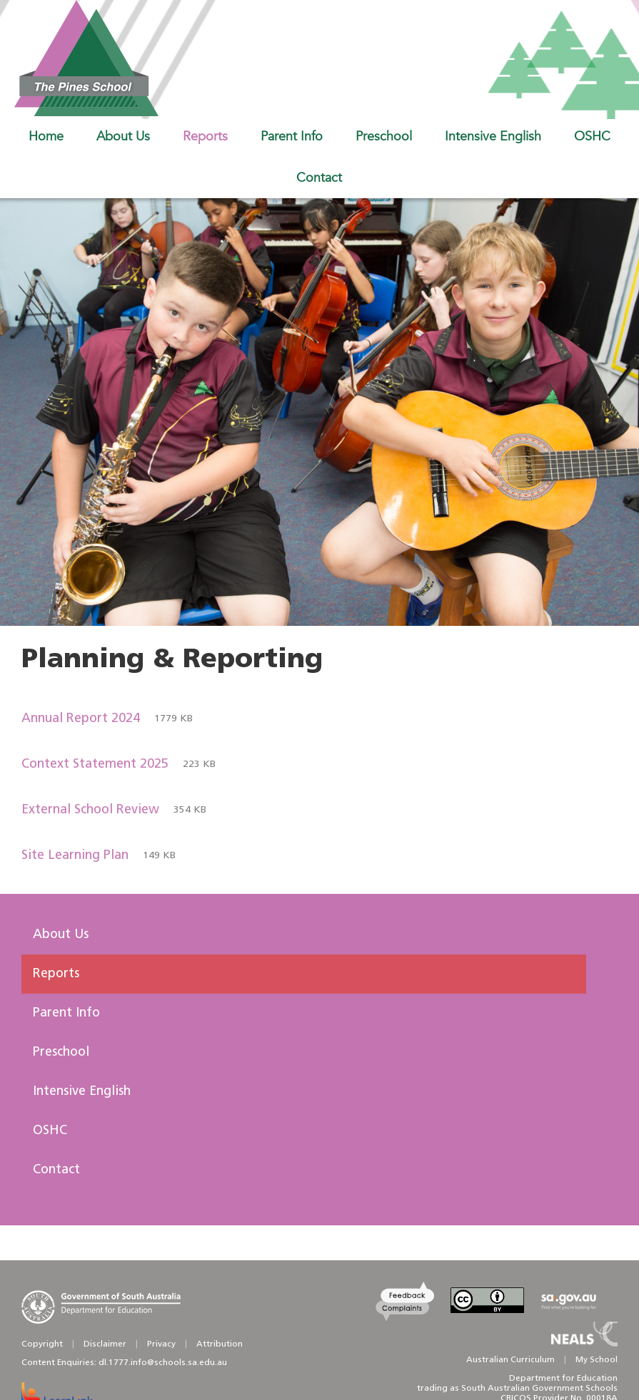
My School (596, 1360)
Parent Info (66, 1013)
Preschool (61, 1052)
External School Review (113, 810)
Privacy (161, 1344)
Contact (56, 1170)
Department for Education (563, 1378)
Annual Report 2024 (107, 719)
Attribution (219, 1344)
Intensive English (82, 1091)
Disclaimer (105, 1344)
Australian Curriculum (510, 1360)
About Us (61, 935)
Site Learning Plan (98, 856)
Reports (56, 974)
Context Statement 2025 (118, 765)
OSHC (50, 1131)
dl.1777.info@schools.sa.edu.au (163, 1363)
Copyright (42, 1344)
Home (46, 136)
